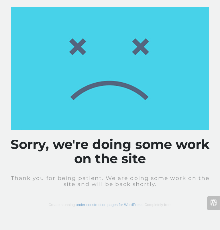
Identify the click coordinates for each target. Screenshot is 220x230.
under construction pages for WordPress (109, 205)
